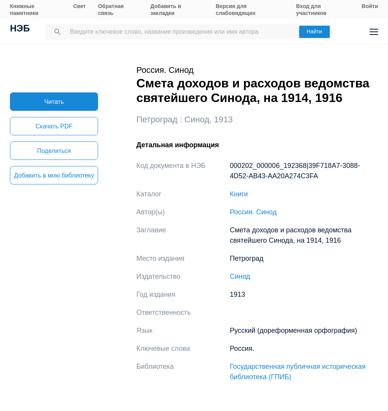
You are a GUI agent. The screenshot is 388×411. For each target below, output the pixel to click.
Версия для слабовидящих (235, 9)
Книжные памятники (24, 9)
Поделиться (54, 151)
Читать (54, 102)
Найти (314, 31)
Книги (239, 194)
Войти (370, 6)
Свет (79, 6)
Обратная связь (111, 9)
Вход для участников (311, 9)
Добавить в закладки (166, 9)
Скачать (54, 126)
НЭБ (20, 29)
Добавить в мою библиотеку (54, 175)
